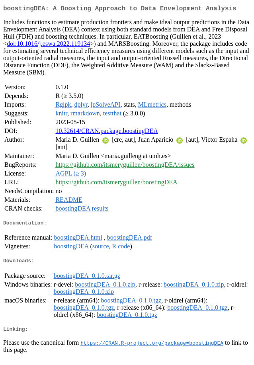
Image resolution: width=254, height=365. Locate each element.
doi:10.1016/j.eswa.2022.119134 (48, 45)
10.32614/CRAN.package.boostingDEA (106, 132)
